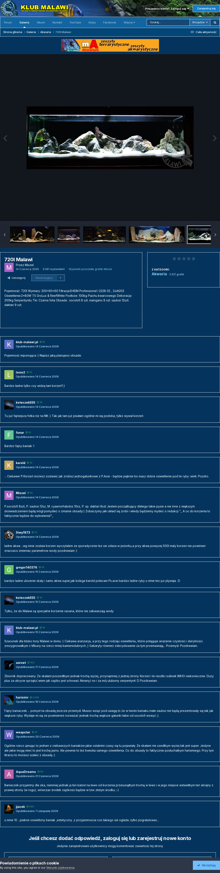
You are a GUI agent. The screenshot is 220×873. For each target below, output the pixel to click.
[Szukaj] (168, 22)
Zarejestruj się (206, 8)
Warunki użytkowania (60, 867)
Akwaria (159, 274)
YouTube (75, 22)
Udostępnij (16, 277)
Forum (8, 22)
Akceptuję (206, 865)
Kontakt (57, 22)
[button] (4, 234)
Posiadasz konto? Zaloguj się (167, 8)
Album (41, 22)
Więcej (129, 22)
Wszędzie (198, 22)
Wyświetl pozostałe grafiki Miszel (90, 269)
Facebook (109, 22)
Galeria (24, 24)
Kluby (92, 22)
